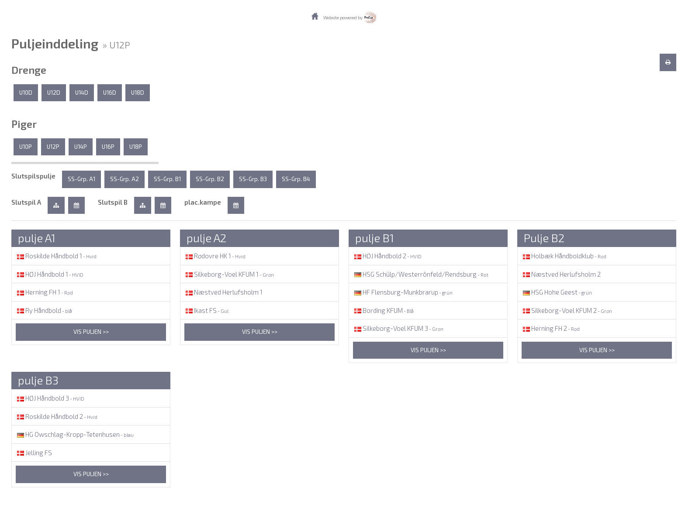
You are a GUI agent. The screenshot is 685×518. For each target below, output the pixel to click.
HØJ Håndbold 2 (387, 256)
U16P (108, 146)
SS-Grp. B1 (167, 178)
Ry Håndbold (44, 310)
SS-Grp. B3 (253, 178)
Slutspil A (26, 202)
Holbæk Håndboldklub (564, 256)
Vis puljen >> (91, 331)
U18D (137, 92)
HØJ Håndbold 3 (50, 398)
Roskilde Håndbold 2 (56, 416)
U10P (25, 146)
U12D (53, 92)
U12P (53, 146)
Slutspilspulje (33, 176)
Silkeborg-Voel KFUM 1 (229, 274)
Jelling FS (34, 452)
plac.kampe (202, 202)
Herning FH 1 (44, 292)
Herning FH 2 (551, 328)
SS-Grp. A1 (81, 178)
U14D (81, 92)
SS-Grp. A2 (124, 178)
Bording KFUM (383, 310)
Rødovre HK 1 (215, 256)
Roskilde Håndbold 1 (56, 256)
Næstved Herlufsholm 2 (561, 274)
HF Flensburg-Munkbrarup (403, 292)
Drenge (28, 70)
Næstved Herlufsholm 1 (223, 292)
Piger (24, 124)
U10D (25, 92)
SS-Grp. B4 (296, 178)
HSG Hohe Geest (557, 292)
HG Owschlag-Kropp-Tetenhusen (75, 434)
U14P (80, 146)
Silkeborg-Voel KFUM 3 (398, 328)
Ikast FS (206, 310)
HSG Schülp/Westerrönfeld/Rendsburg (420, 274)
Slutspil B (113, 202)
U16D (109, 92)
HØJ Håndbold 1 (49, 274)
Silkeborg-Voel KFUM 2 (567, 310)
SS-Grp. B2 (210, 178)
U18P (135, 146)
